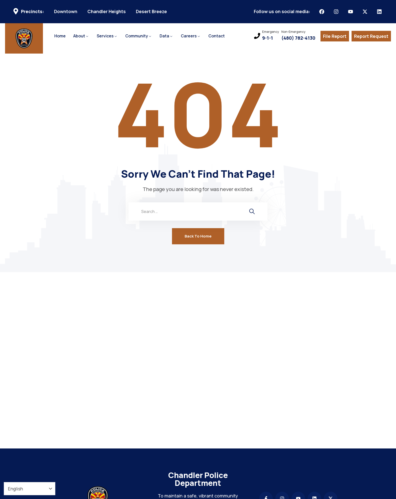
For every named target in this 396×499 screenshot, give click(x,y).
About (79, 36)
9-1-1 (267, 38)
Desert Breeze (151, 11)
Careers (189, 36)
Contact (216, 36)
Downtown (65, 11)
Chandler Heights (106, 11)
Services (105, 36)
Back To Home (198, 236)
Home (60, 36)
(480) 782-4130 (298, 38)
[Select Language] (29, 488)
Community (136, 36)
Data (164, 36)
